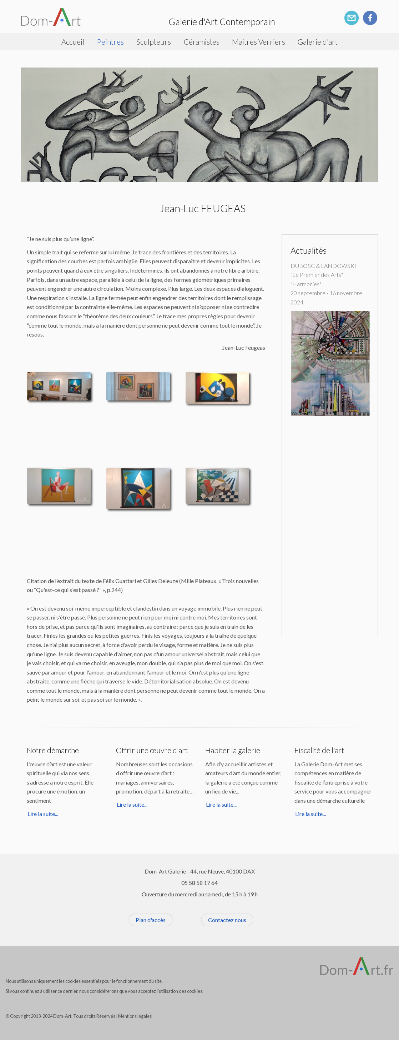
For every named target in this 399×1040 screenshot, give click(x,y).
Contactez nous (227, 919)
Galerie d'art (318, 41)
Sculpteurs (153, 41)
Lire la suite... (42, 813)
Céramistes (201, 41)
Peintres (110, 41)
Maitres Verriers (258, 41)
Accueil (72, 41)
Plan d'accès (151, 919)
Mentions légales (135, 1016)
